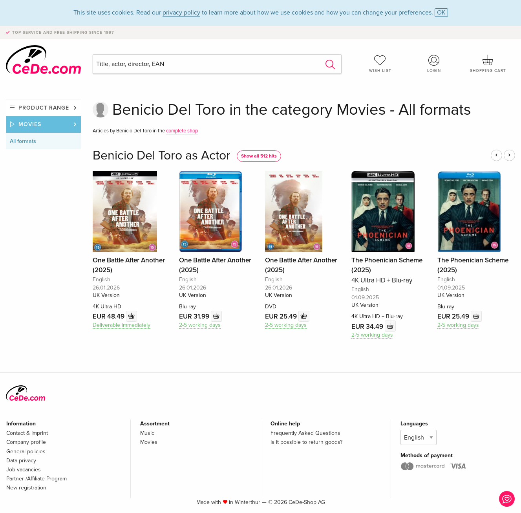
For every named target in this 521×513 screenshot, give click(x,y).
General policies (26, 451)
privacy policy (181, 12)
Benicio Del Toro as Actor (161, 155)
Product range (43, 107)
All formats (23, 141)
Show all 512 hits (259, 156)
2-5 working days (200, 325)
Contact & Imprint (27, 433)
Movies (29, 124)
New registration (26, 487)
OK (441, 12)
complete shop (182, 131)
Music (147, 433)
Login (434, 63)
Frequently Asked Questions (305, 433)
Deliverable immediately (121, 325)
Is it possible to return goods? (306, 442)
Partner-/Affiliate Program (36, 478)
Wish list (380, 63)
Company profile (26, 442)
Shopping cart (488, 63)
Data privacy (21, 460)
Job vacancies (23, 469)
